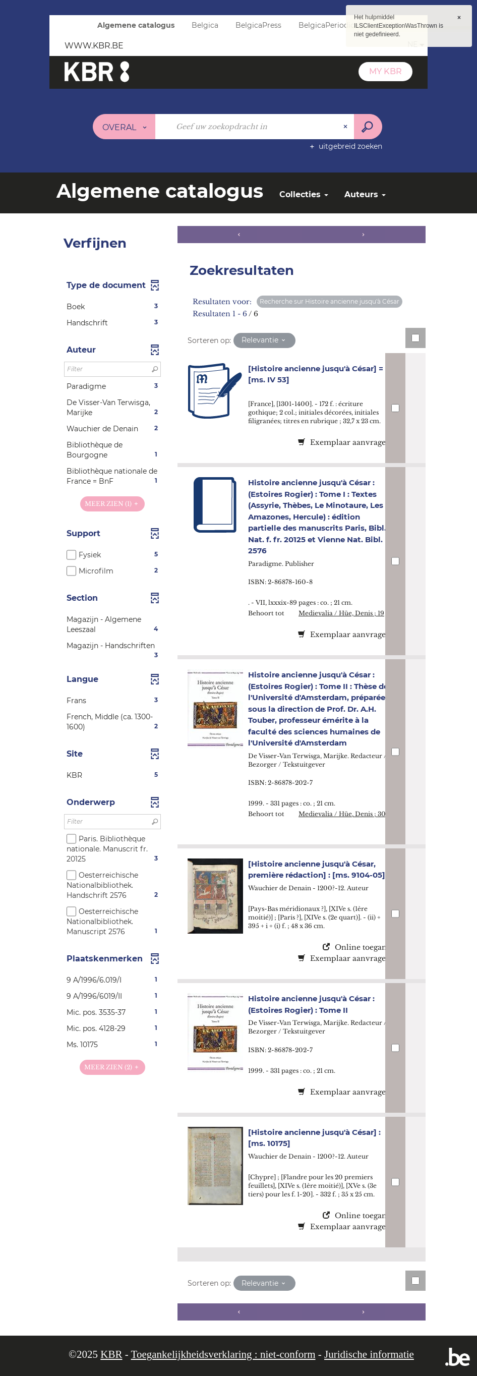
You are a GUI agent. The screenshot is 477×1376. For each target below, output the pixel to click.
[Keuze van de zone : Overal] (124, 126)
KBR (111, 1354)
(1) (112, 503)
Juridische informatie (369, 1354)
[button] (112, 306)
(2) (112, 1067)
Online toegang (357, 947)
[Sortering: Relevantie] (264, 340)
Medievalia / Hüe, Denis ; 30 (342, 814)
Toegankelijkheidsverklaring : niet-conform (223, 1354)
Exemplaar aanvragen (344, 442)
